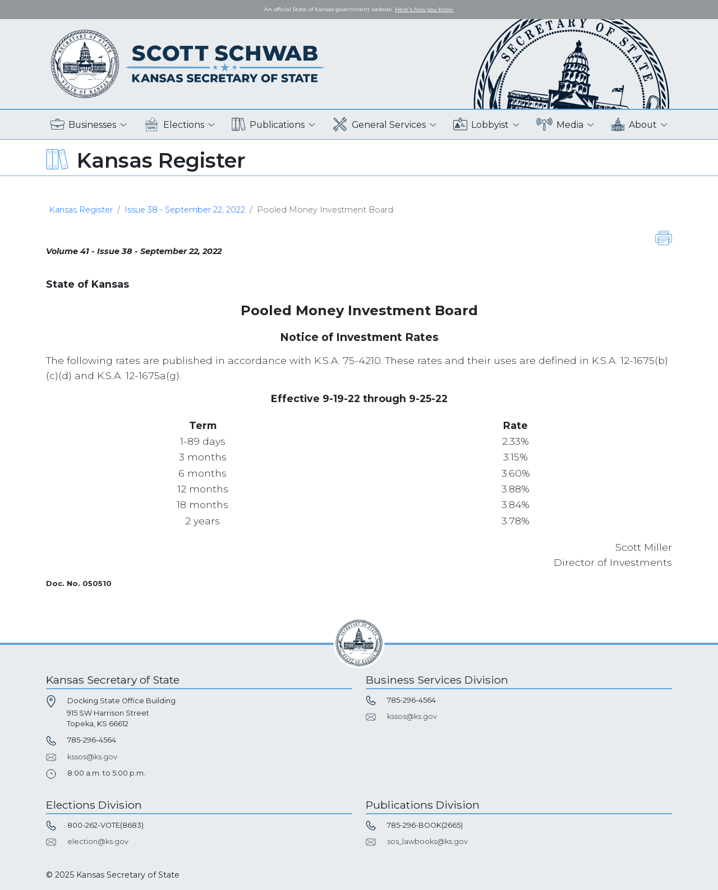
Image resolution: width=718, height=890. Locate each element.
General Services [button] (379, 124)
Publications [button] (268, 124)
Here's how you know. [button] (424, 9)
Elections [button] (174, 124)
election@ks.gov (97, 841)
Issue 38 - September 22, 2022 (185, 210)
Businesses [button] (83, 124)
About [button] (634, 124)
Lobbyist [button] (481, 124)
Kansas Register (81, 210)
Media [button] (560, 124)
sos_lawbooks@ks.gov (427, 841)
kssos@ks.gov (92, 757)
